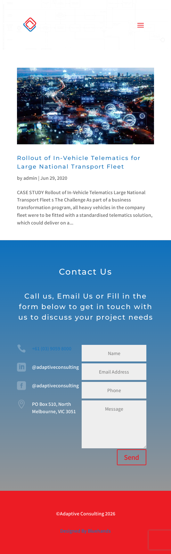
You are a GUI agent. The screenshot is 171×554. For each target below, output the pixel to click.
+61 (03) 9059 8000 (51, 348)
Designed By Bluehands (85, 530)
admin (30, 178)
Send (131, 457)
